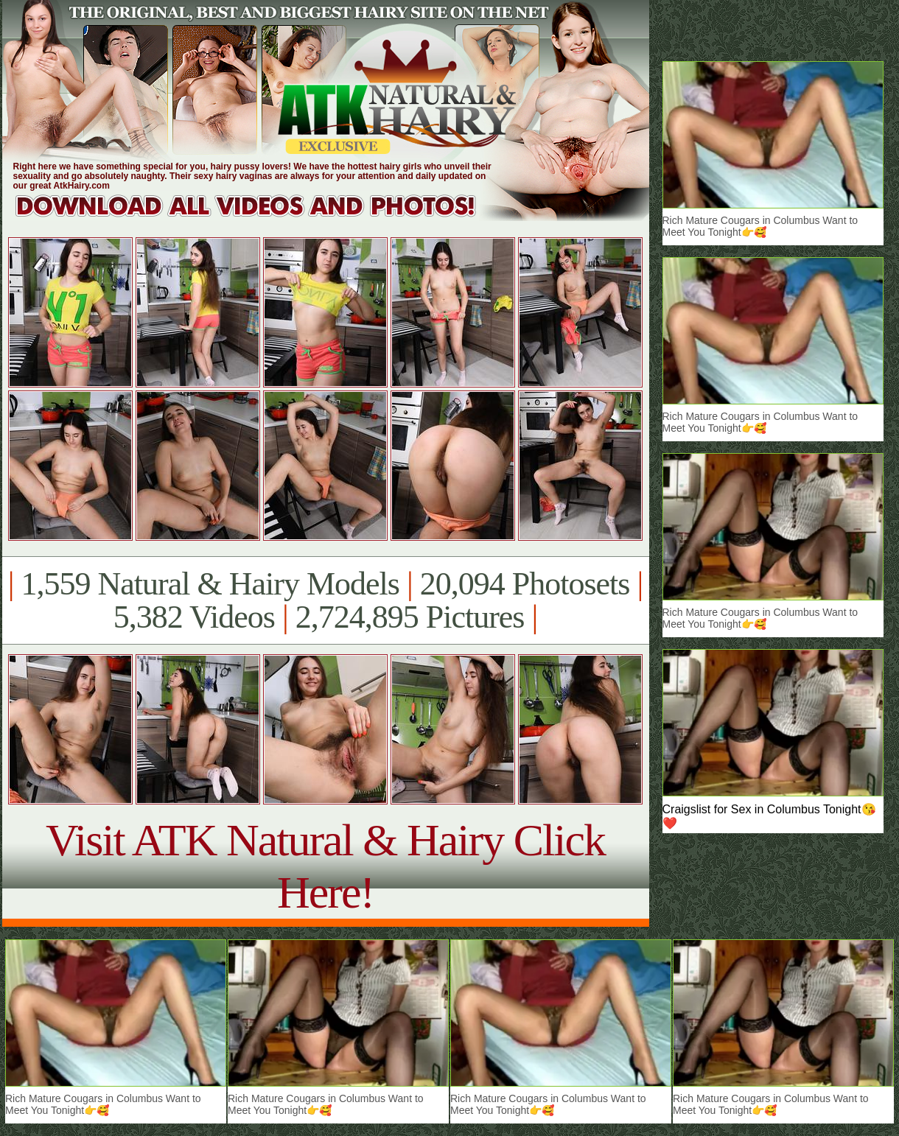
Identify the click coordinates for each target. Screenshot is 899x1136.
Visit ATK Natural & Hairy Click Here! (325, 866)
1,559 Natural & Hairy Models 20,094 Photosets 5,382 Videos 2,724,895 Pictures (325, 600)
